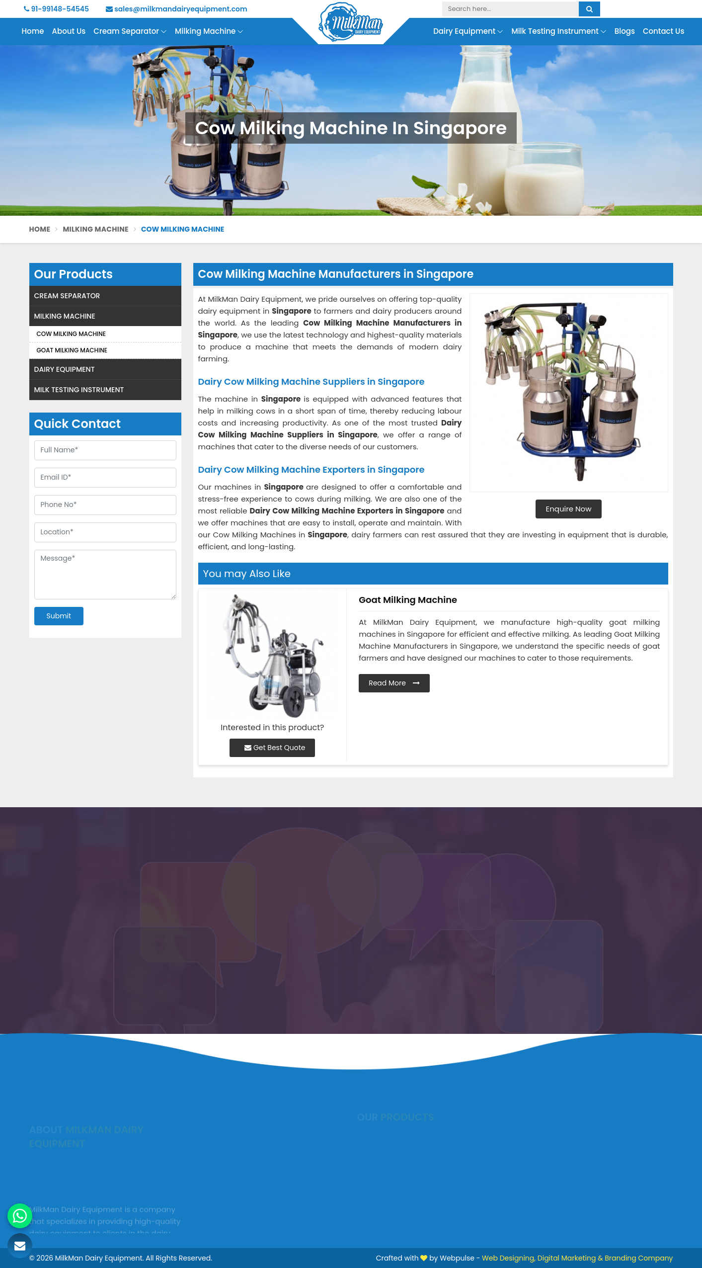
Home (33, 31)
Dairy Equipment (468, 31)
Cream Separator (130, 31)
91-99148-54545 (56, 9)
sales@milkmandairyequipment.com (176, 9)
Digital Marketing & (570, 1258)
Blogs (625, 31)
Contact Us (664, 31)
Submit (59, 616)
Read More (394, 683)
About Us (69, 31)
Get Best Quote (274, 748)
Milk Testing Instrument (558, 31)
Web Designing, (509, 1258)
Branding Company (639, 1258)
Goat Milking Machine (72, 350)
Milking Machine (209, 31)
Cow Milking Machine (71, 334)
